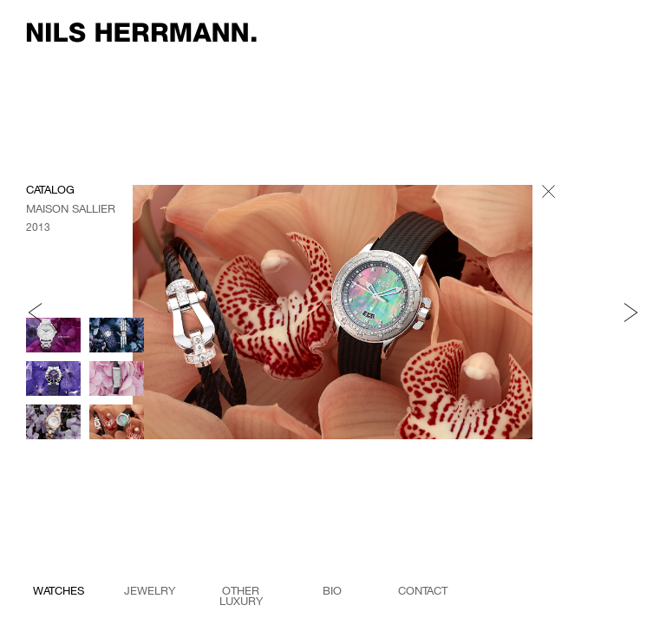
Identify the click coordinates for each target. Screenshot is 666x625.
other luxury (241, 594)
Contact (422, 591)
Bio (332, 591)
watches (58, 591)
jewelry (149, 591)
